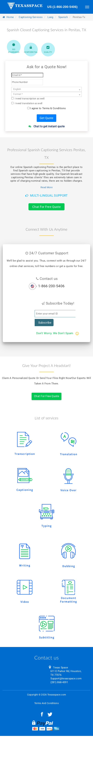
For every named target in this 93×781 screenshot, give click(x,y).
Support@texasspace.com (66, 678)
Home (8, 17)
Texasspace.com (56, 694)
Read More (46, 187)
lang (50, 17)
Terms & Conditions (54, 108)
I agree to (48, 108)
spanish (63, 17)
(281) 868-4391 (59, 682)
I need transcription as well (27, 98)
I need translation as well (26, 103)
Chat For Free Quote (46, 207)
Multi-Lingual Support (46, 195)
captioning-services (31, 17)
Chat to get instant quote (46, 126)
